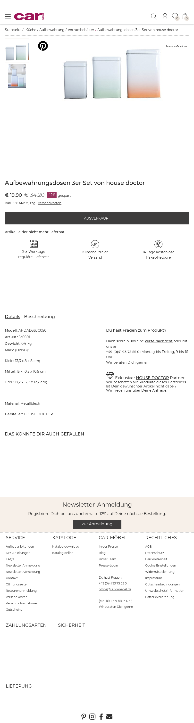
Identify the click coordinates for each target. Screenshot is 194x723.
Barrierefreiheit (156, 559)
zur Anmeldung (97, 524)
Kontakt (12, 578)
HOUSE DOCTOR (152, 378)
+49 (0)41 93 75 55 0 (113, 583)
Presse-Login (108, 565)
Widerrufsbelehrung (160, 572)
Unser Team (107, 559)
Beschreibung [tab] (39, 316)
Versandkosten (49, 203)
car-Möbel (113, 537)
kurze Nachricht (159, 341)
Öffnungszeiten (17, 584)
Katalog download (65, 546)
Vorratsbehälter (81, 30)
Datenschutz (154, 553)
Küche (30, 30)
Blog (102, 553)
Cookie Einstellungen (160, 565)
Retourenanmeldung (21, 590)
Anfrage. (159, 390)
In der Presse (108, 546)
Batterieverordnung (159, 597)
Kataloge (64, 537)
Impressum (153, 578)
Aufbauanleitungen (20, 546)
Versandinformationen (22, 603)
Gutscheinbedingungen (162, 584)
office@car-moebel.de (115, 589)
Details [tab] (12, 316)
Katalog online (62, 553)
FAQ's (10, 559)
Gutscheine (14, 609)
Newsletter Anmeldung (23, 565)
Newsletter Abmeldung (23, 572)
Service (15, 537)
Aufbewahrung (52, 30)
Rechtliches (161, 537)
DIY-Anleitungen (18, 553)
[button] (23, 51)
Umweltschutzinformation (164, 590)
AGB (148, 546)
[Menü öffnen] (8, 16)
